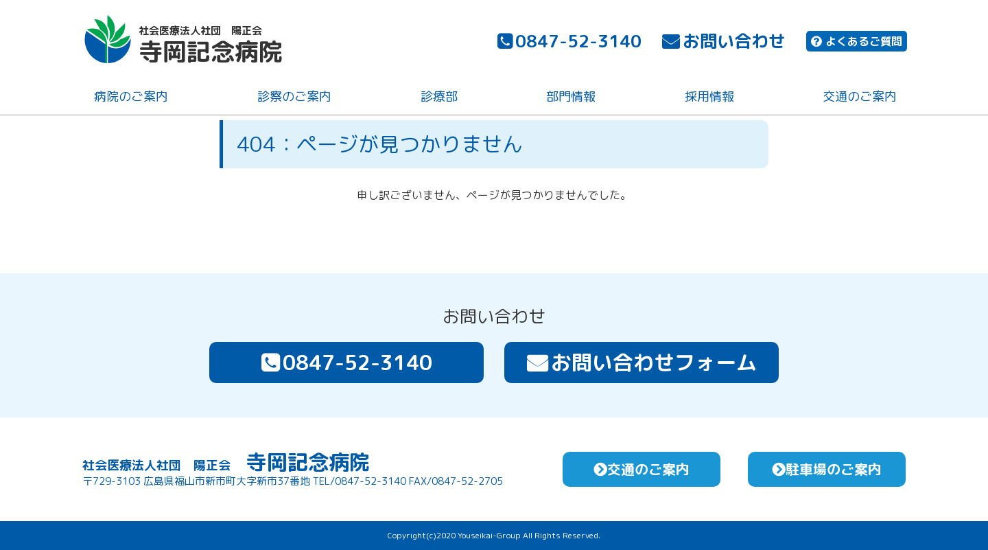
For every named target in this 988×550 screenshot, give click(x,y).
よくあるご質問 (855, 43)
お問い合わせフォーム (642, 362)
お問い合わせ (722, 43)
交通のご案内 (858, 98)
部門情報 (569, 98)
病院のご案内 (130, 98)
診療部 (437, 98)
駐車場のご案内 (827, 469)
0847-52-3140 (568, 43)
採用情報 (707, 98)
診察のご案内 (293, 98)
